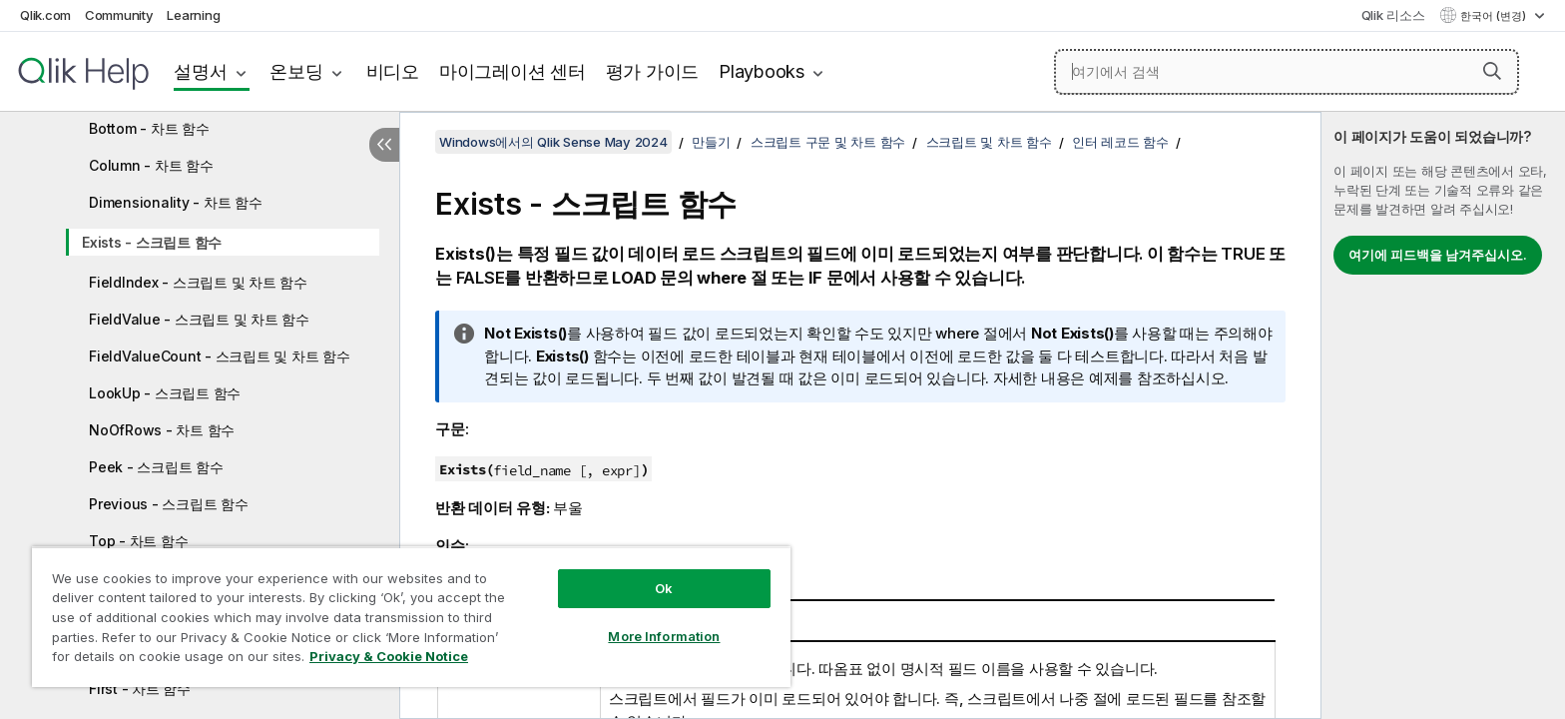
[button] (1492, 71)
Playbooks (761, 71)
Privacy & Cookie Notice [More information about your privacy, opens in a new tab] (388, 656)
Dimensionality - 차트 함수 (175, 202)
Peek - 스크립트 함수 (156, 466)
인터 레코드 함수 (1120, 142)
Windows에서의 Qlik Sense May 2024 (553, 142)
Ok (664, 588)
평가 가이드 (653, 71)
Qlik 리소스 (1393, 15)
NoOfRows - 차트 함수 (162, 429)
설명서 (200, 71)
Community (119, 15)
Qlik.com (45, 15)
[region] (411, 616)
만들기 (711, 142)
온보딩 (295, 71)
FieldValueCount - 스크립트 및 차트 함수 (219, 356)
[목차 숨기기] (384, 145)
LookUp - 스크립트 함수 (165, 392)
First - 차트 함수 (140, 688)
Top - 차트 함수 (138, 540)
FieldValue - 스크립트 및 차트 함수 (199, 319)
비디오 (392, 71)
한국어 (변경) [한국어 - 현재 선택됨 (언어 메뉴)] (1494, 16)
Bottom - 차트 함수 (149, 128)
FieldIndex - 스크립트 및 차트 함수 (198, 282)
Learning (193, 15)
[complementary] (1443, 415)
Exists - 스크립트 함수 (152, 242)
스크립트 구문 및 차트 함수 (828, 142)
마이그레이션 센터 (512, 71)
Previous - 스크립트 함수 (169, 503)
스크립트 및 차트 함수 (989, 142)
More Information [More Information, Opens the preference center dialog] (664, 636)
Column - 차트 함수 (151, 165)
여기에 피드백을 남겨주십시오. (1437, 255)
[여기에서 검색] (1286, 72)
